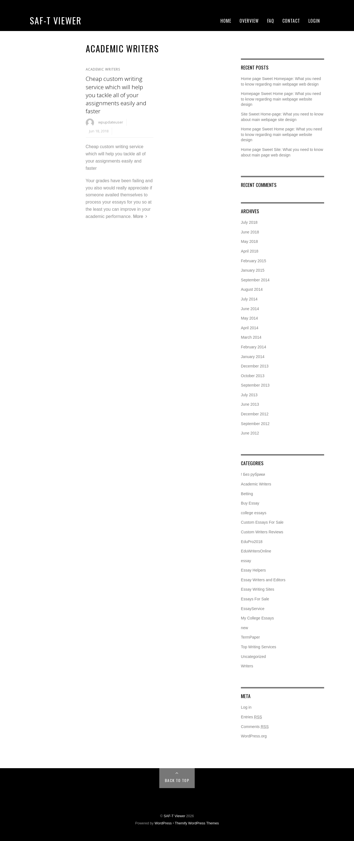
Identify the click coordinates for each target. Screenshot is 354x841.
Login (314, 20)
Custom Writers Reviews (262, 532)
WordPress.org (254, 736)
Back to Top (177, 780)
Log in (246, 707)
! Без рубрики (253, 474)
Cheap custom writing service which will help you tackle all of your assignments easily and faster (116, 95)
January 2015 (252, 270)
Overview (249, 20)
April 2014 (249, 328)
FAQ (270, 20)
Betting (247, 494)
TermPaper (250, 637)
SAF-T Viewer (56, 20)
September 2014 (255, 280)
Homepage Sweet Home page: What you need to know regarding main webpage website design (281, 99)
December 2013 (255, 366)
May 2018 (249, 241)
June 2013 (250, 404)
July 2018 (249, 222)
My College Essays (257, 618)
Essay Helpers (253, 570)
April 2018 (249, 251)
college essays (253, 513)
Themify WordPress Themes (197, 823)
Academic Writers (103, 69)
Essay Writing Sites (257, 589)
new (244, 628)
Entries (251, 717)
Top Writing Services (258, 647)
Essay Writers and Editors (263, 580)
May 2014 (249, 318)
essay (246, 561)
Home (225, 20)
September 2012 (255, 423)
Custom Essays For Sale (262, 522)
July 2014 (249, 299)
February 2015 (253, 261)
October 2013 (252, 376)
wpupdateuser (110, 122)
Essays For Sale (255, 599)
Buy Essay (250, 503)
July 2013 (249, 395)
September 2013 (255, 385)
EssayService (252, 608)
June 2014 (250, 309)
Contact (291, 20)
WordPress (163, 823)
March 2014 (251, 337)
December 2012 (255, 414)
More (138, 216)
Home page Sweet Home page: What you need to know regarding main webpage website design (281, 134)
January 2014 (252, 356)
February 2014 (253, 347)
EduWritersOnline (256, 551)
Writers (247, 666)
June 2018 (250, 232)
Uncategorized (253, 656)
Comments (255, 726)
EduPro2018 (251, 541)
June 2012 (250, 433)
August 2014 (252, 289)
